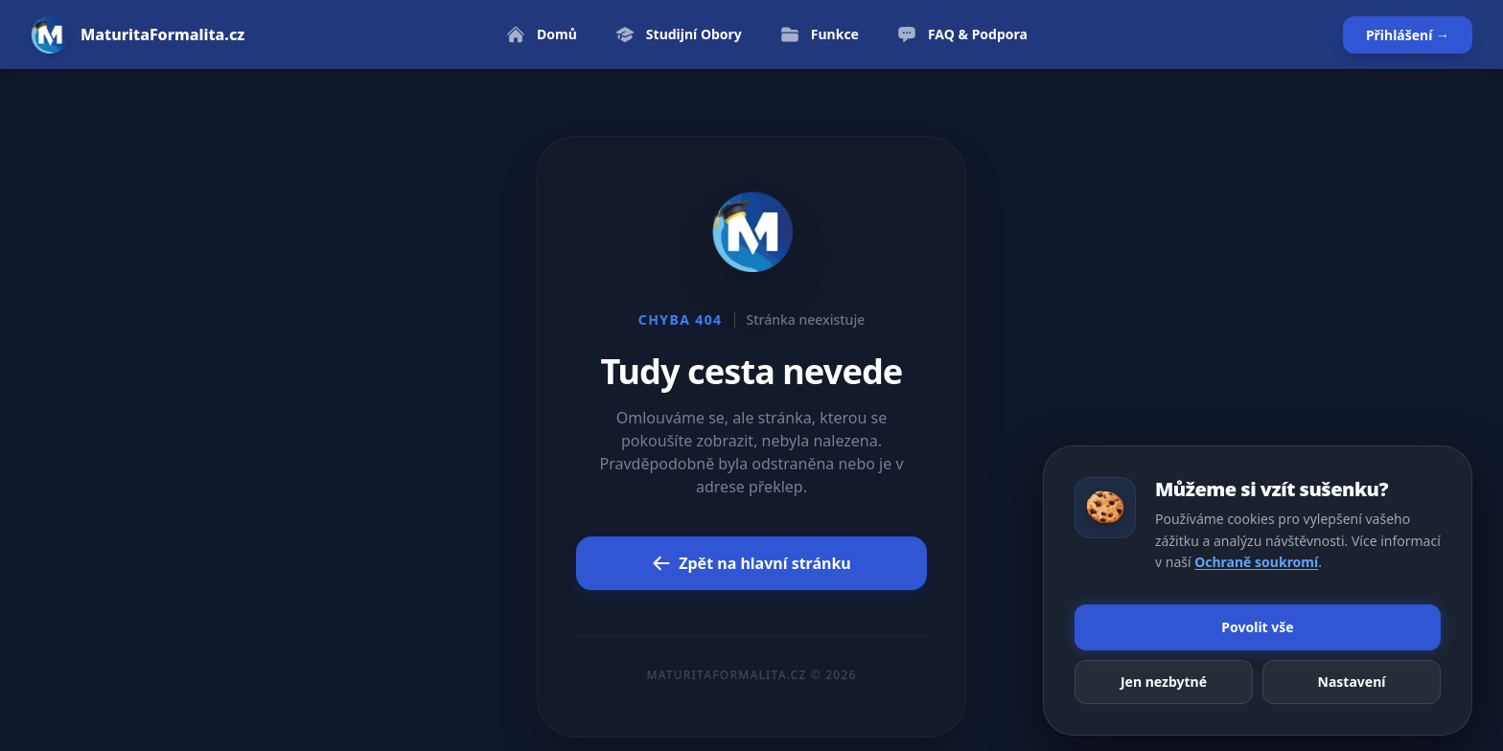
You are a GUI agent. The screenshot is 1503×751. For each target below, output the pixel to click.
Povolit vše (1257, 627)
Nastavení (1352, 681)
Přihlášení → (1407, 35)
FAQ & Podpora (962, 34)
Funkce (819, 34)
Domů (541, 34)
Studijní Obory (678, 34)
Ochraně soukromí (1256, 562)
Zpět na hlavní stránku (751, 563)
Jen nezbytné (1164, 681)
